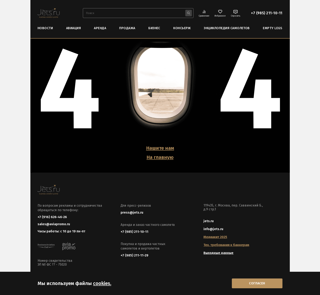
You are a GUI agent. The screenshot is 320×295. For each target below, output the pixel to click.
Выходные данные (218, 253)
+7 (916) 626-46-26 (52, 217)
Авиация (73, 28)
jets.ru (208, 221)
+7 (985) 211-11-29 (134, 255)
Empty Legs (272, 28)
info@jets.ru (213, 229)
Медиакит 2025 (215, 237)
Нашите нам (160, 148)
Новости (45, 28)
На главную (160, 157)
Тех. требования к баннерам (226, 245)
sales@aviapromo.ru (54, 224)
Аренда (100, 28)
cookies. (102, 283)
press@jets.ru (132, 212)
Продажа (127, 28)
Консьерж (182, 28)
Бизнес (154, 28)
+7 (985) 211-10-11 (266, 13)
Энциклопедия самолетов (227, 28)
